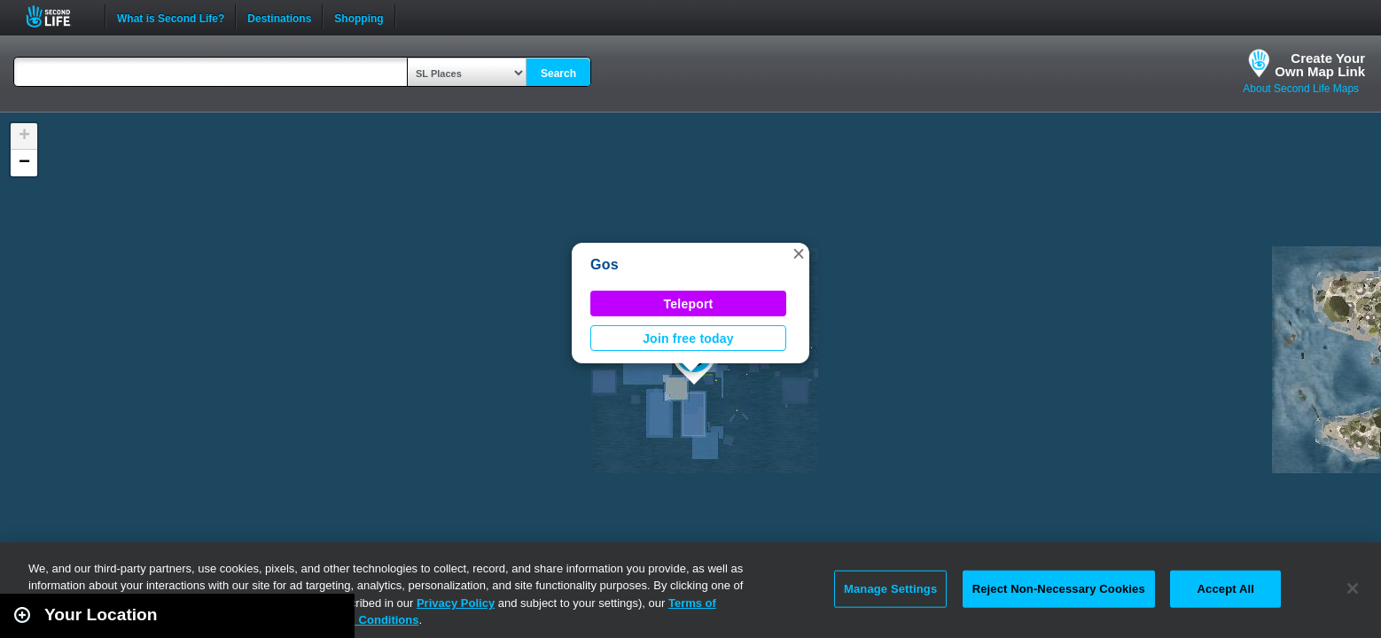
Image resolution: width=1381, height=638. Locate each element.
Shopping (358, 16)
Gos (604, 264)
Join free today (688, 338)
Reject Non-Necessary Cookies (1058, 588)
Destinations (279, 16)
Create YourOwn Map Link (1320, 65)
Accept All (1226, 588)
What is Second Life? (170, 16)
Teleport (689, 304)
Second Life (58, 16)
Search (558, 73)
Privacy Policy (456, 603)
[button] (798, 253)
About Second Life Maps (1301, 88)
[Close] (1352, 588)
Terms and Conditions (358, 619)
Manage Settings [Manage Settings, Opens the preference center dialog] (890, 588)
